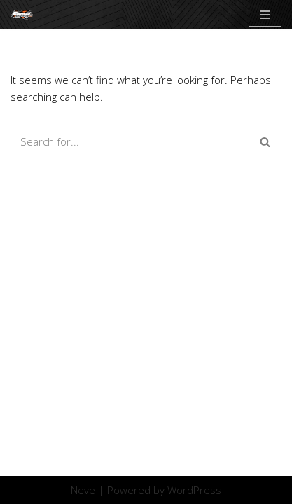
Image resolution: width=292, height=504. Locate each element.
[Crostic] (25, 15)
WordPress (194, 490)
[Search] (130, 141)
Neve (83, 490)
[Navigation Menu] (265, 15)
